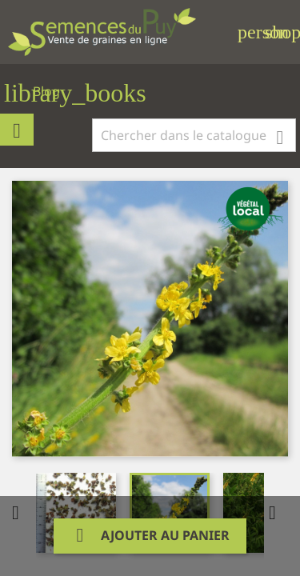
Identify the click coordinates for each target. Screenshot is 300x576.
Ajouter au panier (150, 535)
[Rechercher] (194, 135)
